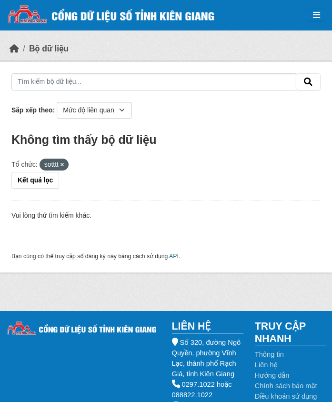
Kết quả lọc (35, 180)
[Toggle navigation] (316, 15)
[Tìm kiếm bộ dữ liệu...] (153, 81)
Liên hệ (266, 365)
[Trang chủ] (14, 48)
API (174, 256)
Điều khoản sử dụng (286, 396)
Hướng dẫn (272, 375)
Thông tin (269, 354)
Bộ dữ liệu (49, 48)
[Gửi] (308, 81)
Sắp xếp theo (32, 110)
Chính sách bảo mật (286, 386)
